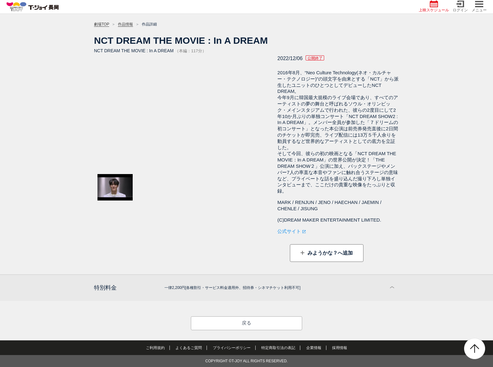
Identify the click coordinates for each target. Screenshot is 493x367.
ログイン (460, 6)
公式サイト (289, 231)
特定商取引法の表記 (278, 348)
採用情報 (339, 348)
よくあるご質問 (188, 348)
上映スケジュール (434, 6)
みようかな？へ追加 (329, 253)
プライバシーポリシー (232, 348)
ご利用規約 (155, 348)
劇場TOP (101, 24)
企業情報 (313, 348)
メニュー (479, 6)
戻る (246, 322)
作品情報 (125, 24)
